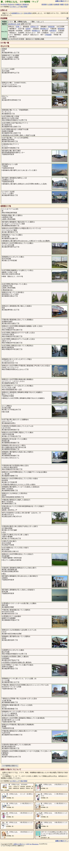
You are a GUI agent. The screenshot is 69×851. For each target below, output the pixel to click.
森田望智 (61, 28)
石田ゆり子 (34, 26)
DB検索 (56, 4)
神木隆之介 (44, 28)
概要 (62, 4)
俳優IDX (18, 4)
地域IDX (25, 4)
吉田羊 (28, 28)
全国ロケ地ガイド (19, 844)
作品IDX (11, 4)
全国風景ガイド (17, 13)
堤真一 (18, 26)
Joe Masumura (34, 844)
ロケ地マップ (14, 6)
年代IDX (4, 4)
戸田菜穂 (48, 34)
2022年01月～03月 (14, 24)
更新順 (44, 4)
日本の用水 (27, 13)
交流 (66, 4)
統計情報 (24, 6)
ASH (27, 844)
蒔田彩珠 (51, 26)
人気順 (50, 4)
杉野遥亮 (53, 30)
